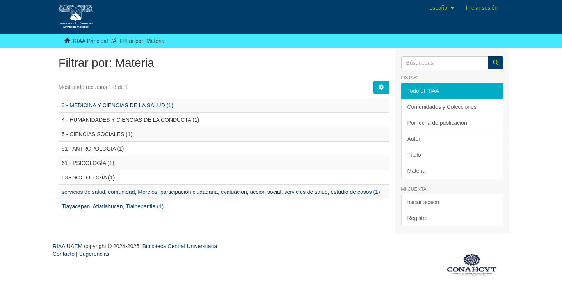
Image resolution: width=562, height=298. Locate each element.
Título (414, 155)
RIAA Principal (90, 41)
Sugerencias (94, 254)
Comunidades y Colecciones (442, 107)
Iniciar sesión (423, 202)
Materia (416, 171)
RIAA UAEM (68, 246)
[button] (441, 8)
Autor (413, 139)
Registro (417, 218)
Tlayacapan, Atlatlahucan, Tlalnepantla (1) (113, 206)
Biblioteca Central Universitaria (179, 246)
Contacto (64, 254)
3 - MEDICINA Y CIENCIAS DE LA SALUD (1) (117, 105)
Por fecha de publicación (437, 123)
